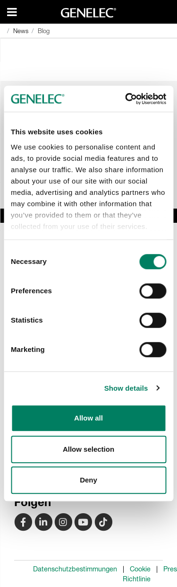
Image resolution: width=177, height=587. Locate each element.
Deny (88, 480)
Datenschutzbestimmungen (75, 569)
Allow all (88, 418)
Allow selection (88, 449)
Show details (126, 388)
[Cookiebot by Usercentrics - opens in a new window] (126, 99)
